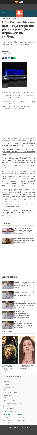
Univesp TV (6, 423)
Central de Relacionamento (11, 379)
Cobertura (6, 381)
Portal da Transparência (10, 392)
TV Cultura (19, 13)
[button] (3, 58)
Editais (5, 389)
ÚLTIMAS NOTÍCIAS (9, 277)
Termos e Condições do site (11, 411)
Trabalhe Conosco (8, 397)
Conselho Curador (8, 387)
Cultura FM (21, 417)
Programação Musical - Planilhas (12, 403)
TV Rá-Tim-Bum (7, 420)
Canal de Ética (7, 395)
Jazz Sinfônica (7, 405)
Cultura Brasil (22, 420)
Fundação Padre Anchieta (12, 376)
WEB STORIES (7, 331)
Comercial (6, 384)
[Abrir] (3, 13)
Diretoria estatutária (9, 400)
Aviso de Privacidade (9, 408)
